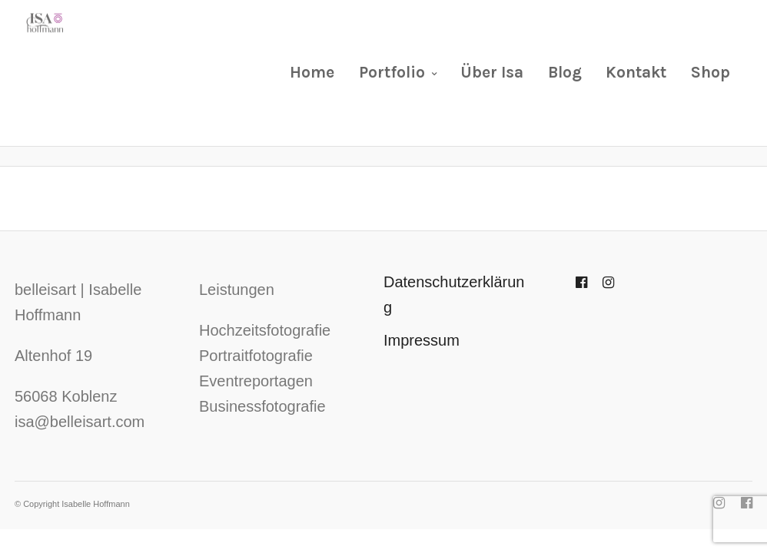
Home (312, 72)
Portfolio (392, 72)
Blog (565, 72)
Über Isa (491, 72)
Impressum (422, 340)
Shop (710, 72)
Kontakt (636, 72)
